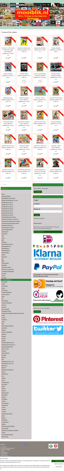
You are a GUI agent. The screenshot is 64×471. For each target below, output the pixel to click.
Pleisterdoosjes (5, 382)
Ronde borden (5, 231)
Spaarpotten (5, 395)
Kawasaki (4, 334)
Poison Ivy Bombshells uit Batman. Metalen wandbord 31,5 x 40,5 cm (40, 75)
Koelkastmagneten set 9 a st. (8, 344)
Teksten (4, 401)
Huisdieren (4, 319)
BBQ (3, 240)
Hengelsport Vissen (6, 311)
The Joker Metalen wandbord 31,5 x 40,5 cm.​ (56, 123)
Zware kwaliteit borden (7, 229)
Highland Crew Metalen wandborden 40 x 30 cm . (13, 313)
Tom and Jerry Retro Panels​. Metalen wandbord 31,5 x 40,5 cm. (8, 124)
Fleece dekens (5, 300)
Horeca (3, 317)
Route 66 (4, 390)
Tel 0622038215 (4, 453)
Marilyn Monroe (5, 353)
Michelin (4, 357)
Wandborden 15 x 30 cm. (7, 206)
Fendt (3, 296)
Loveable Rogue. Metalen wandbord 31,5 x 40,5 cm (24, 75)
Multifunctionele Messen (7, 369)
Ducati (3, 288)
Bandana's (4, 242)
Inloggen (37, 215)
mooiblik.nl (25, 444)
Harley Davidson (5, 309)
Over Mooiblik (16, 428)
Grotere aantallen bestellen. (8, 426)
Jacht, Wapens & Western (8, 326)
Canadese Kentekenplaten (8, 271)
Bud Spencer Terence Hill (8, 269)
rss (29, 468)
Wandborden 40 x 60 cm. (7, 225)
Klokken (4, 340)
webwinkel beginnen (34, 468)
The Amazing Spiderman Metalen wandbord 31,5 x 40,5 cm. (24, 171)
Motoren (4, 367)
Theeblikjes (4, 399)
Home (3, 194)
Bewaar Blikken (5, 252)
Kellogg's (4, 336)
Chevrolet (4, 273)
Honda (3, 315)
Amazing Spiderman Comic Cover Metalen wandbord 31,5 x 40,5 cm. (40, 172)
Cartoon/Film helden (6, 280)
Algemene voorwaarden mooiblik (7, 448)
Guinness (4, 307)
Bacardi (3, 254)
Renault (3, 388)
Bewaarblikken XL (6, 250)
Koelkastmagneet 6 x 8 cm (8, 342)
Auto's (3, 238)
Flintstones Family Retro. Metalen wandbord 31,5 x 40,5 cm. (24, 148)
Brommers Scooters (6, 267)
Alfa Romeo (4, 233)
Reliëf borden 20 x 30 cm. (7, 208)
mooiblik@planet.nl (4, 452)
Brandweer (4, 265)
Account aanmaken (39, 231)
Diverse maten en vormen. (8, 227)
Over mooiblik (3, 446)
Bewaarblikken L (6, 248)
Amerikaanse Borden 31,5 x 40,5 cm (10, 219)
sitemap (27, 468)
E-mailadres (37, 203)
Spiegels (4, 397)
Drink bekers (5, 286)
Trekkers (4, 411)
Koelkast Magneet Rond (7, 346)
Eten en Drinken (5, 294)
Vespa (3, 415)
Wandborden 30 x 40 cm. (7, 215)
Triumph (4, 409)
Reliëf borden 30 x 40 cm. (7, 213)
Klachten (2, 451)
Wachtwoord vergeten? (39, 218)
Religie (3, 386)
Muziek (3, 372)
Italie (3, 323)
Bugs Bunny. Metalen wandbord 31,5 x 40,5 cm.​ (40, 49)
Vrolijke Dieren (5, 422)
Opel (3, 376)
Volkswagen (4, 420)
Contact (3, 432)
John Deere (4, 328)
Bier (3, 259)
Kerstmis (4, 338)
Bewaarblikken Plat (6, 246)
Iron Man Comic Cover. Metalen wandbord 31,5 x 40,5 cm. (8, 171)
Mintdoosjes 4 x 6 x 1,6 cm (8, 361)
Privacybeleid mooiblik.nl (7, 434)
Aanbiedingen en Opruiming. (8, 198)
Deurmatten (4, 282)
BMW (3, 261)
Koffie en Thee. (5, 349)
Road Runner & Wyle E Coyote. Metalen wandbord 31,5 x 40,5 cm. (24, 124)
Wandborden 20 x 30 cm (7, 210)
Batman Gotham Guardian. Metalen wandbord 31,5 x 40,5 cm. (56, 76)
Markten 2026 (5, 436)
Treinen (3, 407)
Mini (3, 359)
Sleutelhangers (5, 392)
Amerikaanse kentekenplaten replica (10, 223)
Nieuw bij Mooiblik (6, 196)
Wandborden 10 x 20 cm (7, 202)
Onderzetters (5, 374)
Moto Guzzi (4, 365)
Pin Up (3, 380)
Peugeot (4, 378)
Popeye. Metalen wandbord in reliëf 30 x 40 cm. (56, 49)
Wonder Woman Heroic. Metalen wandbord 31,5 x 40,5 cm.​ (8, 147)
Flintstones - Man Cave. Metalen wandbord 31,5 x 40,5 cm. (40, 147)
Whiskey (4, 424)
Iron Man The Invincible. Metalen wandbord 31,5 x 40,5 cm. (56, 99)
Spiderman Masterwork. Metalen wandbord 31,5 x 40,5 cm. (24, 49)
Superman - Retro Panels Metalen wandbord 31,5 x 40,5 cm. (56, 148)
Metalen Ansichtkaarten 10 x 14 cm (10, 200)
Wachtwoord (37, 209)
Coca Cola (4, 277)
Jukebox (4, 330)
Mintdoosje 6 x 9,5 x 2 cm (7, 363)
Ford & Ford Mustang (7, 302)
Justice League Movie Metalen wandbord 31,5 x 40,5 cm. (56, 171)
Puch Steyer (4, 384)
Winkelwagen (38, 191)
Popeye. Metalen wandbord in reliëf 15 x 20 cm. (8, 75)
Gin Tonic (4, 305)
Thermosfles (5, 405)
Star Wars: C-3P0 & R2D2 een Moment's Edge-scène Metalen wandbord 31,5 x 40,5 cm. (8, 51)
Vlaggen (4, 418)
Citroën (3, 275)
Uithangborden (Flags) (7, 413)
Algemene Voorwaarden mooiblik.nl (10, 430)
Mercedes (4, 355)
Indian (3, 321)
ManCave (4, 351)
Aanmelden (37, 311)
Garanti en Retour (4, 455)
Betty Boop (4, 256)
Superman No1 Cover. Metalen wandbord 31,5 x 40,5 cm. (40, 123)
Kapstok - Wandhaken (7, 332)
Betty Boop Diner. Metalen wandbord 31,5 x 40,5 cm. (8, 99)
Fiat (2, 298)
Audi (3, 236)
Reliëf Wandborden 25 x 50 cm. (9, 217)
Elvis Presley (4, 290)
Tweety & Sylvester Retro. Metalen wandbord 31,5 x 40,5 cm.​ (24, 100)
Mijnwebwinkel (45, 468)
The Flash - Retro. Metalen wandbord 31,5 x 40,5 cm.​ (40, 99)
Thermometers (5, 403)
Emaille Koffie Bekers (7, 292)
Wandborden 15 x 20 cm (7, 204)
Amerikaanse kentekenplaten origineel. (11, 221)
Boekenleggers (5, 263)
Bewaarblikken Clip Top (7, 244)
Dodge (3, 284)
